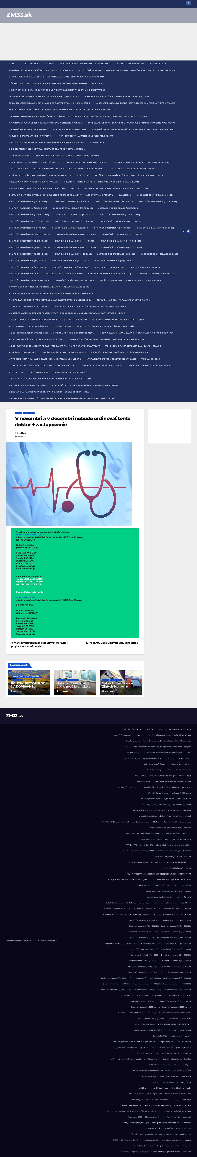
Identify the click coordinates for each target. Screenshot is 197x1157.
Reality (75, 188)
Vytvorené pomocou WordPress (19, 940)
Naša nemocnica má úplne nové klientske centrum (86, 136)
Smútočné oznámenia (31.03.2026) (70, 267)
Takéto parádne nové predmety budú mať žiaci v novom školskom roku (50, 300)
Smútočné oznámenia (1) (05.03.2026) (73, 208)
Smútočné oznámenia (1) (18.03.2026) (120, 215)
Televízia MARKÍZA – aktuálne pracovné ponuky (123, 300)
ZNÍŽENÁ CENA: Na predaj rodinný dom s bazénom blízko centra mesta (49, 392)
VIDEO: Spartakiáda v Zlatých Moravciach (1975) (36, 339)
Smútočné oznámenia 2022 (110, 267)
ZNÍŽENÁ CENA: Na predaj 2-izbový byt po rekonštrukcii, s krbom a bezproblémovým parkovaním (63, 385)
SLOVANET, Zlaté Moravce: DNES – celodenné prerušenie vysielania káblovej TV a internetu (61, 195)
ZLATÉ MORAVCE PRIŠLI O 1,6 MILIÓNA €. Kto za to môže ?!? (60, 372)
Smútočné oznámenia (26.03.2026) (28, 261)
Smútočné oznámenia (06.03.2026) (115, 201)
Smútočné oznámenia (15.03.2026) (112, 228)
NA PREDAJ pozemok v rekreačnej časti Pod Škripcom (39, 116)
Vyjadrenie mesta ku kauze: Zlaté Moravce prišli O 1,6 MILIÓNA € (45, 359)
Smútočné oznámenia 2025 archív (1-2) (109, 274)
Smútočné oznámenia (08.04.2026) (28, 208)
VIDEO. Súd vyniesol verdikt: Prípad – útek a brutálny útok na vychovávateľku (54, 346)
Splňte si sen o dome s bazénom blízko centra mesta (130, 280)
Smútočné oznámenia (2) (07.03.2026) (75, 234)
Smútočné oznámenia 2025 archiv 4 (74, 280)
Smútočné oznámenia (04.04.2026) (71, 201)
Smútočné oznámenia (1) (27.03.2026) (121, 221)
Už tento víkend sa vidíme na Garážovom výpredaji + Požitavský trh (48, 320)
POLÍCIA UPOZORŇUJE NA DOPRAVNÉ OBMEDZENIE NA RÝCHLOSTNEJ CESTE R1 (49, 175)
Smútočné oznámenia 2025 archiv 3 (29, 280)
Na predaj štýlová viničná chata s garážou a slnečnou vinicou (45, 123)
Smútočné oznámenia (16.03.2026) (155, 228)
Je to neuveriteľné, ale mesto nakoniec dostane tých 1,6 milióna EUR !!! (49, 103)
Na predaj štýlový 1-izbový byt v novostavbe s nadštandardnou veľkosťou (131, 123)
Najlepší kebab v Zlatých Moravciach (30, 136)
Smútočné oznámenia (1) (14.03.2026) (75, 215)
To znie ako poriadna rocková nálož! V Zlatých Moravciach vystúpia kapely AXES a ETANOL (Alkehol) (67, 306)
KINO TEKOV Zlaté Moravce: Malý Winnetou (112, 642)
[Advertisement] (98, 41)
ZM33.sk (19, 15)
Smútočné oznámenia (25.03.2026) (159, 254)
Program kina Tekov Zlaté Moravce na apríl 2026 (37, 188)
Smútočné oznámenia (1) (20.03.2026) (29, 221)
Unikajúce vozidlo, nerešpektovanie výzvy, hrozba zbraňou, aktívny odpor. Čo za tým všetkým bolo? (67, 313)
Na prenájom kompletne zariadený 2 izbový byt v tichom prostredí (47, 129)
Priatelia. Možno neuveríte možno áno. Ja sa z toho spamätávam (101, 182)
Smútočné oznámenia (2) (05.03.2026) (29, 234)
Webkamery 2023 (150, 359)
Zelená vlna (16, 372)
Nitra (22, 676)
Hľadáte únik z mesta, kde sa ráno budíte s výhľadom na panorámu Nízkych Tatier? (57, 90)
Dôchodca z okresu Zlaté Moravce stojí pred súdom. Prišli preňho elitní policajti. (57, 83)
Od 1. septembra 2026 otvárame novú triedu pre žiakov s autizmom (47, 149)
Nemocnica (61, 680)
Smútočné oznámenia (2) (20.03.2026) (29, 247)
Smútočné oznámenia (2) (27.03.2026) (121, 247)
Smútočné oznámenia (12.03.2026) (27, 228)
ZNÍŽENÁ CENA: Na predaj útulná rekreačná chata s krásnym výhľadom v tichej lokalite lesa (62, 398)
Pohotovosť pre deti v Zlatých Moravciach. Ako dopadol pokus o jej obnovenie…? (57, 169)
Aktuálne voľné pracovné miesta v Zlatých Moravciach (41, 70)
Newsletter (97, 142)
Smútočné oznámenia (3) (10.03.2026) (115, 261)
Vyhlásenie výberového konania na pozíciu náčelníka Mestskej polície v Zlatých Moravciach (94, 352)
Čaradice (15, 676)
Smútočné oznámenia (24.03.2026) (116, 254)
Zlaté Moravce (28, 413)
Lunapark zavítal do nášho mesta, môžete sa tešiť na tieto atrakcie (135, 103)
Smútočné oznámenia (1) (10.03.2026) (29, 215)
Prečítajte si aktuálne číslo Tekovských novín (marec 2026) (129, 175)
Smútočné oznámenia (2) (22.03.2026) (75, 247)
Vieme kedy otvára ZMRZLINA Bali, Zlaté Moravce (133, 346)
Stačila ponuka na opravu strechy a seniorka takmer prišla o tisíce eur (51, 293)
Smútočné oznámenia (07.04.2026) (158, 201)
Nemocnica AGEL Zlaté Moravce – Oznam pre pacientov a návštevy (47, 142)
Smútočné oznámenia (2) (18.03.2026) (121, 241)
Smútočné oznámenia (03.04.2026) (28, 201)
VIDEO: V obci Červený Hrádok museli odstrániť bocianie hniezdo (106, 339)
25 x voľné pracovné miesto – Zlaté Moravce (85, 64)
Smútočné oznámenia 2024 (24, 274)
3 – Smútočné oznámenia (130, 64)
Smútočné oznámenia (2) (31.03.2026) (29, 254)
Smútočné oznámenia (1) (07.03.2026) (118, 208)
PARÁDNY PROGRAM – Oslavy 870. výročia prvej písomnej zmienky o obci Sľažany (54, 156)
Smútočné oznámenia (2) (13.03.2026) (29, 241)
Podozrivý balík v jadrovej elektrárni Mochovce (142, 162)
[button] (184, 231)
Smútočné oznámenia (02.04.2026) (155, 195)
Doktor (18, 413)
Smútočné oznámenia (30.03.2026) (28, 267)
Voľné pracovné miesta (22, 352)
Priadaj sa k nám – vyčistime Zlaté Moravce (34, 182)
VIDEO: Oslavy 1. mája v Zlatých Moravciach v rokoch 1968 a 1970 (137, 333)
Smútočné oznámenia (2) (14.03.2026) (75, 241)
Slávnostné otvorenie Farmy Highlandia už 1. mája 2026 (117, 188)
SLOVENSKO (125, 195)
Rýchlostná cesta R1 (34, 676)
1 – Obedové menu (30, 64)
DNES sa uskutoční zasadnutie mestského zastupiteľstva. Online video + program (56, 77)
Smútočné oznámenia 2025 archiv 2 (156, 274)
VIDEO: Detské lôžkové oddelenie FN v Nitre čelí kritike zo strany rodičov (51, 333)
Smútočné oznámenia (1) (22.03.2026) (75, 221)
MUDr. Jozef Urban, (25, 597)
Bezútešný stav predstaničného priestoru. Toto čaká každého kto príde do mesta (127, 70)
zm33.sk (22, 433)
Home (12, 64)
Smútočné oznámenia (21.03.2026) (73, 254)
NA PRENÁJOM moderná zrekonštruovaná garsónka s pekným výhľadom (133, 129)
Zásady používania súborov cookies (149, 366)
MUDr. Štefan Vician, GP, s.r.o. (30, 534)
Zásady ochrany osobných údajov (103, 366)
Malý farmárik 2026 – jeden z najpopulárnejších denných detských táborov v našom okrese (62, 110)
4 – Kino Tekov (158, 64)
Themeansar (52, 940)
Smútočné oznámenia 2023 (145, 267)
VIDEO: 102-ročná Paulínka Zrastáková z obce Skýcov (107, 326)
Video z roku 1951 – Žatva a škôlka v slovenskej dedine (40, 326)
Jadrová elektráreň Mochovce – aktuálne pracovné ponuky (44, 96)
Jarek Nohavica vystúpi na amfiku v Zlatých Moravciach (116, 96)
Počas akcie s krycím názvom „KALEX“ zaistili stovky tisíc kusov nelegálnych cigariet (58, 162)
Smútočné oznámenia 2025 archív (64, 274)
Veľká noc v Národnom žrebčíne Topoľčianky (118, 320)
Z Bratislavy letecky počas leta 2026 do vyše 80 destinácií (43, 366)
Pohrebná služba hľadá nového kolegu (133, 169)
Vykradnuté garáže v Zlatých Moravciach (111, 359)
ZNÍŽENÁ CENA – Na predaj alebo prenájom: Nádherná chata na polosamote (52, 379)
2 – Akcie (50, 64)
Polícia (105, 680)
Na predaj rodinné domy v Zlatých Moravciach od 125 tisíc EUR (111, 116)
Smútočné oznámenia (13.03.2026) (70, 228)
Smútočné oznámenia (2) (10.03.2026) (121, 234)
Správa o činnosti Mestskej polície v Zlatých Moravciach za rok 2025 (49, 287)
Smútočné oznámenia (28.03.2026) (71, 261)
